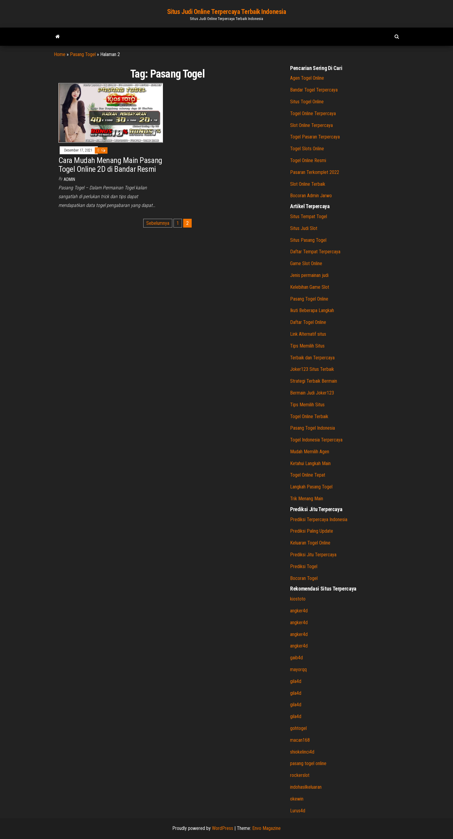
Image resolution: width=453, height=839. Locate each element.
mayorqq (298, 669)
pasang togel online (308, 763)
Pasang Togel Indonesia (312, 428)
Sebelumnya (157, 223)
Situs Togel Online (307, 102)
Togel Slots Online (307, 148)
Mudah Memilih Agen (309, 451)
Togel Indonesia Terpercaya (316, 440)
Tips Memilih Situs (307, 346)
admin (69, 179)
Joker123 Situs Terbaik (312, 369)
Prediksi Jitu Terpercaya (313, 555)
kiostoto (298, 599)
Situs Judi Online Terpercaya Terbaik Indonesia (226, 11)
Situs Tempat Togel (308, 216)
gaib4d (296, 658)
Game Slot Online (306, 263)
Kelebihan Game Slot (309, 287)
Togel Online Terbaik (309, 416)
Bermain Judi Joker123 (312, 393)
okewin (296, 799)
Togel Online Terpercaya (313, 113)
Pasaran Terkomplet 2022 (314, 172)
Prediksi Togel (303, 566)
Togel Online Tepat (307, 475)
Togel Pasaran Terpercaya (315, 137)
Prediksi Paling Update (311, 531)
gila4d (295, 681)
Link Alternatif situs (308, 334)
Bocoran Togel (304, 578)
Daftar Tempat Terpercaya (315, 252)
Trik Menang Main (306, 498)
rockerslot (299, 775)
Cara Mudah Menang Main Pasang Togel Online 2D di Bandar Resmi (110, 165)
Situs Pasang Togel (308, 240)
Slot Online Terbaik (307, 184)
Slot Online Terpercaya (311, 125)
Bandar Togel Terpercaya (314, 90)
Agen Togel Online (307, 78)
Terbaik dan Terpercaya (312, 358)
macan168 (300, 740)
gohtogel (298, 728)
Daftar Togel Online (308, 322)
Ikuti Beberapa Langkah (312, 310)
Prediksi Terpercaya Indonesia (318, 519)
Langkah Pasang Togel (311, 487)
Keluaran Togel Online (310, 543)
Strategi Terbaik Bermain (313, 381)
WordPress (222, 828)
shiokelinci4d (302, 752)
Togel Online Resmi (308, 160)
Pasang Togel (83, 54)
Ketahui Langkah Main (310, 463)
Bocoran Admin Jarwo (311, 195)
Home (59, 54)
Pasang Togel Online (309, 299)
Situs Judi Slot (303, 228)
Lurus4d (297, 811)
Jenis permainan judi (309, 275)
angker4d (299, 611)
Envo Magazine (266, 828)
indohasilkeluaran (306, 787)
